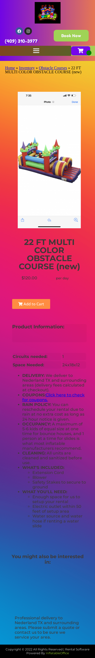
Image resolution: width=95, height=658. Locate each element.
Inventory (27, 68)
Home (10, 68)
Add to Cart (31, 303)
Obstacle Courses (53, 68)
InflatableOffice (57, 653)
